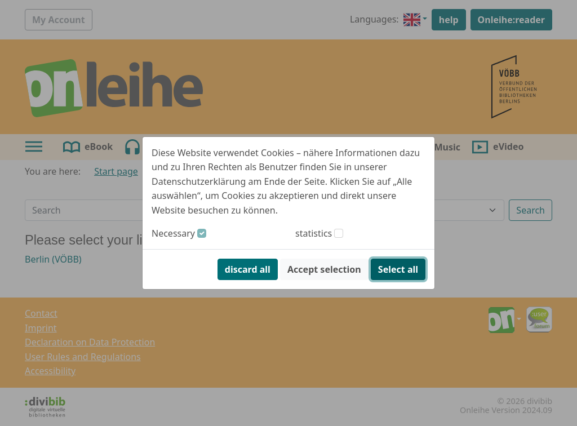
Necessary (173, 233)
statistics (313, 233)
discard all (247, 269)
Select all (398, 269)
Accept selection (324, 269)
